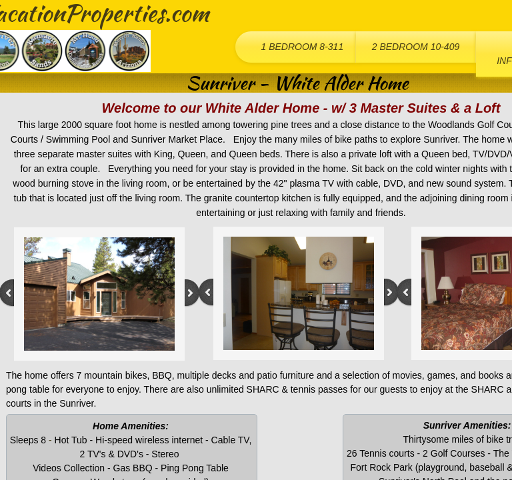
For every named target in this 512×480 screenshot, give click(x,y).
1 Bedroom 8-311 (302, 46)
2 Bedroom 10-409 (416, 46)
